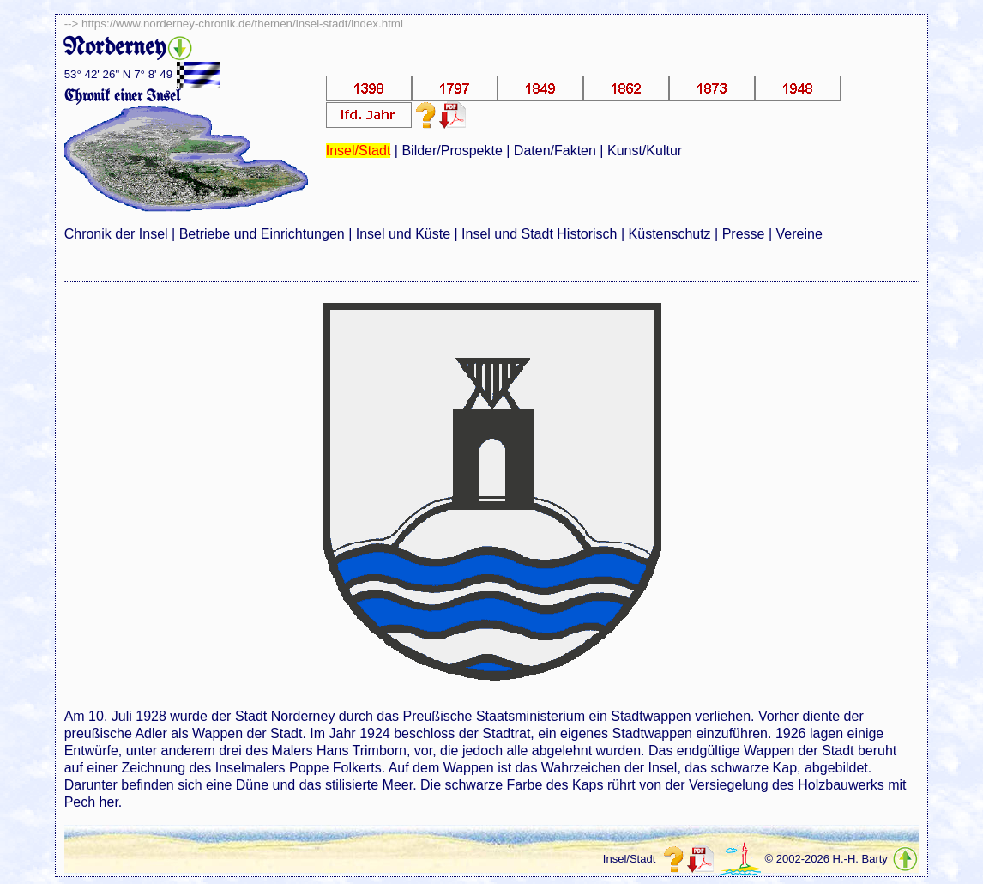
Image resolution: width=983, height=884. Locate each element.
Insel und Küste (403, 234)
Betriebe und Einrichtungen (262, 234)
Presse (743, 234)
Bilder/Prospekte (451, 150)
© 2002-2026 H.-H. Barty (826, 858)
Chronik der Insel (116, 234)
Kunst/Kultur (644, 150)
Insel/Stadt (358, 150)
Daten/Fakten (555, 150)
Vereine (799, 234)
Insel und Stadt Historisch (539, 234)
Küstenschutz (670, 234)
